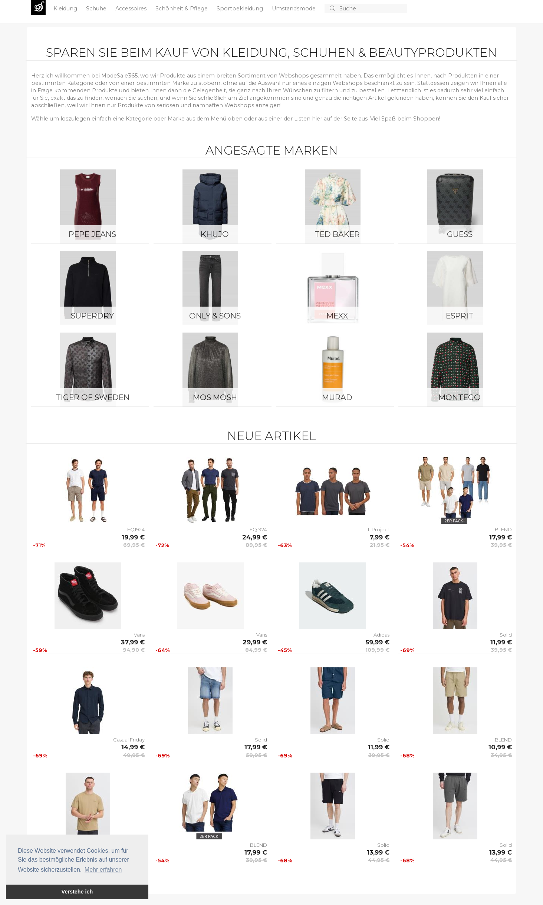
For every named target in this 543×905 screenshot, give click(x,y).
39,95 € (501, 545)
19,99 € (133, 537)
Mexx (337, 315)
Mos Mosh (215, 397)
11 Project (378, 529)
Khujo (215, 234)
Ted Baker (337, 234)
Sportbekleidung (240, 8)
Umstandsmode (294, 8)
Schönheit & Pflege (182, 8)
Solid (506, 635)
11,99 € (501, 642)
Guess (460, 234)
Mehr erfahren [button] (103, 869)
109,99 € (377, 650)
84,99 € (256, 650)
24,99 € (254, 537)
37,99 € (133, 642)
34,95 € (501, 755)
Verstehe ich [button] (77, 892)
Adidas (381, 635)
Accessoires (131, 8)
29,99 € (255, 642)
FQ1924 (136, 529)
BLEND (503, 529)
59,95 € (256, 755)
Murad (337, 397)
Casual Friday (129, 740)
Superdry (92, 315)
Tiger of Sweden (92, 397)
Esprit (460, 315)
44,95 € (378, 860)
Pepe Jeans (92, 234)
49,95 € (134, 755)
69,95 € (134, 545)
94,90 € (134, 650)
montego (459, 397)
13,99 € (378, 852)
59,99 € (377, 642)
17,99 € (500, 537)
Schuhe (97, 8)
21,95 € (379, 545)
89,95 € (256, 545)
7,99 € (379, 537)
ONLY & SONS (215, 315)
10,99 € (500, 747)
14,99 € (133, 747)
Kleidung (66, 8)
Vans (139, 635)
